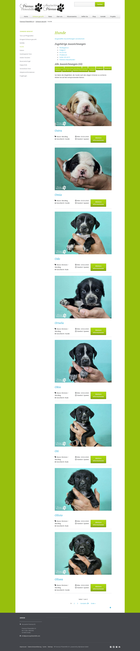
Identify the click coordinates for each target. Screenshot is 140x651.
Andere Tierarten (25, 57)
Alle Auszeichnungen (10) (68, 64)
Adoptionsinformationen (27, 72)
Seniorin (58, 70)
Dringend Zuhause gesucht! (28, 39)
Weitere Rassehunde (80, 70)
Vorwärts (83, 603)
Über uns (59, 16)
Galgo (85, 68)
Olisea (59, 579)
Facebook (111, 647)
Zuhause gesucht (38, 16)
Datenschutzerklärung (34, 647)
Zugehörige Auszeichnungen (70, 44)
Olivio (59, 515)
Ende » (93, 603)
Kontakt (103, 16)
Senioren (108, 68)
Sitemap (50, 647)
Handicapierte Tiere (26, 54)
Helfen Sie (84, 16)
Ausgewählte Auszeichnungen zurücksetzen (69, 39)
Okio (58, 387)
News (50, 16)
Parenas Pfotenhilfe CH (27, 21)
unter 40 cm (67, 70)
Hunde (22, 47)
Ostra (58, 130)
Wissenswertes (72, 16)
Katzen (22, 50)
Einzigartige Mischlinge (73, 68)
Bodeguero (59, 68)
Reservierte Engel (25, 61)
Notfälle (22, 43)
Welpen (92, 70)
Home (26, 16)
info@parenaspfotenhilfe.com (31, 636)
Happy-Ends (23, 65)
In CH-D (92, 68)
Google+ (116, 647)
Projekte (113, 16)
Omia (58, 194)
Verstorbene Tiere (25, 69)
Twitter (114, 647)
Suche (44, 647)
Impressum (23, 647)
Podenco (100, 68)
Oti (57, 451)
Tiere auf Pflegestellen (26, 36)
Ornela (59, 323)
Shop (94, 16)
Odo (57, 259)
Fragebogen (23, 76)
